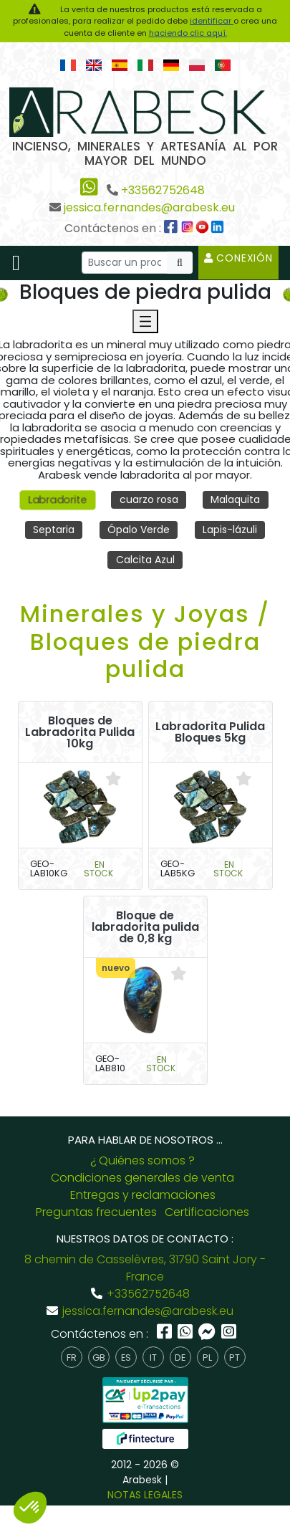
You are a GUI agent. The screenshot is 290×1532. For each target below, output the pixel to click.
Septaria (53, 529)
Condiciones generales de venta (142, 1177)
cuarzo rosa (149, 499)
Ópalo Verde (138, 529)
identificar (211, 21)
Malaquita (235, 499)
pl (207, 1357)
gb (98, 1357)
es (126, 1357)
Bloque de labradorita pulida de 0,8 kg (145, 927)
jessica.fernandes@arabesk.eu (149, 207)
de (180, 1357)
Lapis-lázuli (230, 529)
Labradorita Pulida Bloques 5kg (210, 732)
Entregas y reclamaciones (143, 1195)
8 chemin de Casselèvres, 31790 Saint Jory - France (145, 1268)
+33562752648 (163, 190)
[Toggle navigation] (16, 263)
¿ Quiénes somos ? (142, 1160)
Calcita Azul (145, 559)
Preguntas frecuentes (96, 1212)
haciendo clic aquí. (188, 33)
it (153, 1357)
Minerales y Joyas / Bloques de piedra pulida (145, 641)
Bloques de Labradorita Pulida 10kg (80, 732)
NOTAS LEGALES (145, 1495)
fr (72, 1357)
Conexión (238, 258)
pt (234, 1357)
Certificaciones (207, 1212)
